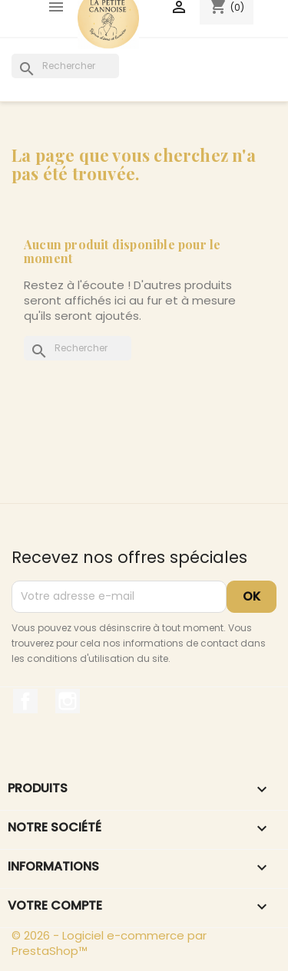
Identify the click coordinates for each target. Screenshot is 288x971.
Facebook (25, 701)
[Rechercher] (65, 66)
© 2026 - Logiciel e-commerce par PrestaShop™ (109, 943)
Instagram (67, 701)
